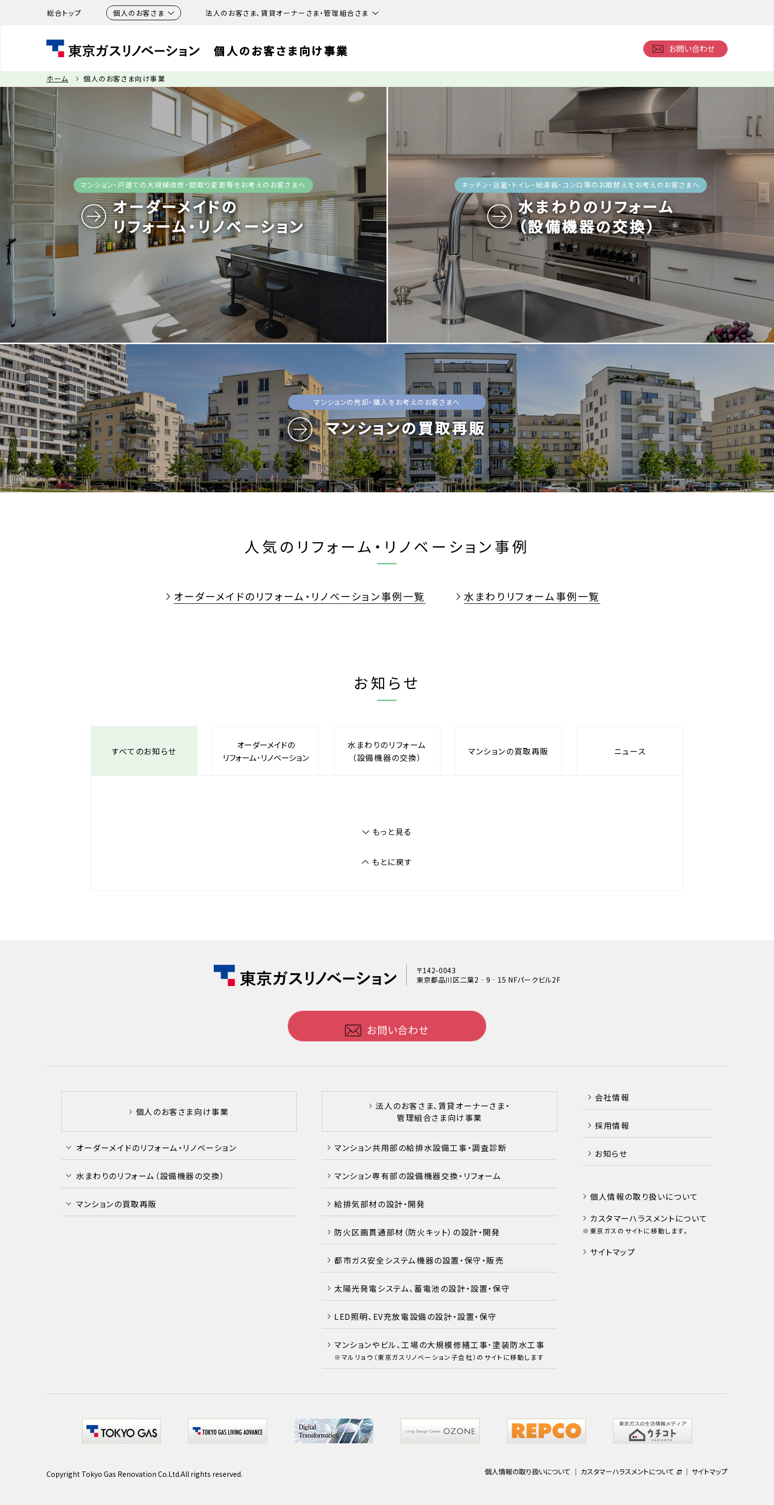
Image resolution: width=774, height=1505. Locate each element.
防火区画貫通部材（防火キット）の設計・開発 (417, 1232)
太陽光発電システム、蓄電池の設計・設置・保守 (422, 1288)
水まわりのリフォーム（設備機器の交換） (387, 751)
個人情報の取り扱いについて (644, 1196)
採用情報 (612, 1125)
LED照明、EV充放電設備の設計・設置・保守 (415, 1316)
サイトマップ (613, 1252)
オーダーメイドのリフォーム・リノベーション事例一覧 (300, 596)
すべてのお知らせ (144, 751)
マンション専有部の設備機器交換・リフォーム (418, 1176)
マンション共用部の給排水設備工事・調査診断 (420, 1147)
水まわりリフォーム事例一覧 (532, 596)
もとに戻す (392, 862)
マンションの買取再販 (508, 751)
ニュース (630, 751)
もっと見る (392, 831)
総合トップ (64, 13)
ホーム (57, 78)
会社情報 (612, 1097)
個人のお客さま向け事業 (281, 50)
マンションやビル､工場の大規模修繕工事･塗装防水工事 (439, 1350)
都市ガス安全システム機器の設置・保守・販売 (419, 1260)
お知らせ (611, 1153)
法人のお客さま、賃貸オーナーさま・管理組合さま (292, 13)
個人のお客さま (143, 13)
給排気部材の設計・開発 (380, 1204)
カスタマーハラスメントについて (649, 1218)
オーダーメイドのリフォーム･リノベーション (266, 751)
